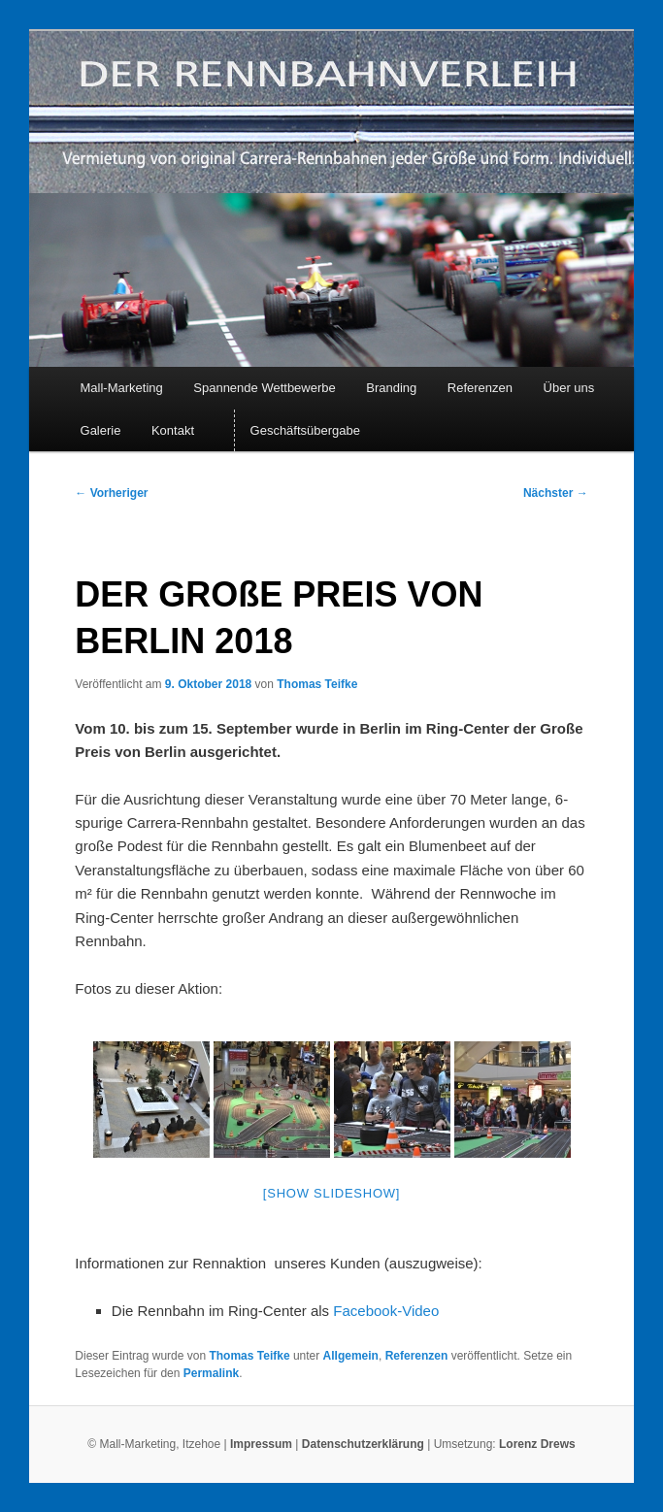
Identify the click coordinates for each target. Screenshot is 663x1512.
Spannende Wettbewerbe (264, 387)
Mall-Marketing (122, 387)
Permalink (211, 1373)
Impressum (261, 1444)
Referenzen (480, 387)
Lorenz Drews (537, 1444)
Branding (391, 387)
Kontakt (172, 430)
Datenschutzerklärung (364, 1444)
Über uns (569, 387)
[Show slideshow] (331, 1193)
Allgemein (351, 1356)
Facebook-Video (386, 1310)
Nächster (555, 493)
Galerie (101, 430)
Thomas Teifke (317, 684)
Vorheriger (111, 493)
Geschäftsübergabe (305, 430)
